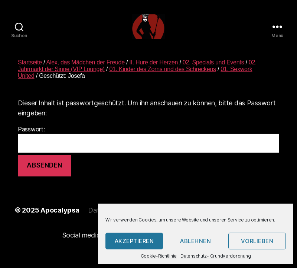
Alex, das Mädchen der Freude (85, 71)
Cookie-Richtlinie (159, 256)
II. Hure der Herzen (153, 71)
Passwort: (148, 148)
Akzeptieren (134, 241)
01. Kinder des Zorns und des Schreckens (162, 77)
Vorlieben (257, 241)
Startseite (30, 71)
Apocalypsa (59, 219)
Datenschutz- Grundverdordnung (215, 256)
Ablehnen (195, 241)
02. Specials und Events (213, 71)
